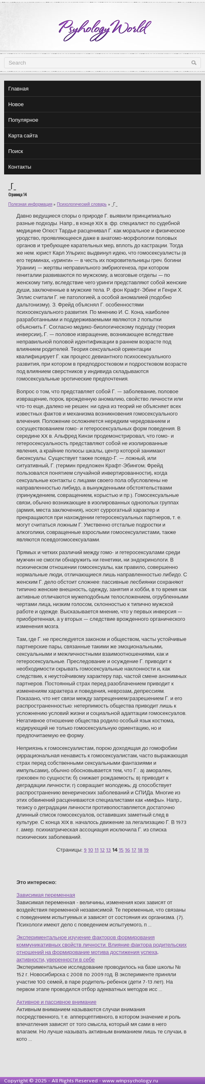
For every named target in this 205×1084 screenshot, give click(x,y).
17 (133, 849)
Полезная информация (30, 204)
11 (96, 849)
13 (108, 849)
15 (121, 849)
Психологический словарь (81, 204)
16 (127, 849)
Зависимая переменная (45, 894)
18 (140, 849)
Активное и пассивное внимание (56, 1001)
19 (146, 849)
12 (102, 849)
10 (90, 849)
